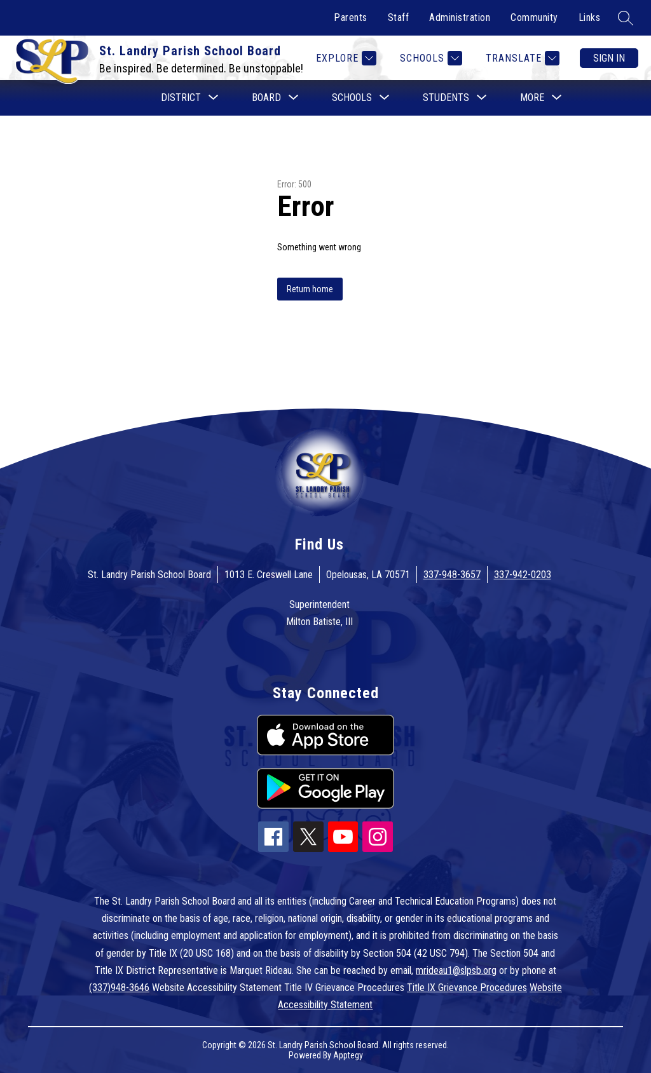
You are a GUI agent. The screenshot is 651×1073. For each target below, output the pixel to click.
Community (534, 17)
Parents (350, 17)
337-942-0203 (522, 575)
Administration (459, 17)
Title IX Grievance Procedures (467, 988)
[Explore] (344, 58)
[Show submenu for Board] (266, 97)
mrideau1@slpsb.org (456, 970)
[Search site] (625, 17)
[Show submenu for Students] (446, 97)
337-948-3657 (452, 575)
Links (590, 17)
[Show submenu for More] (532, 97)
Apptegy (348, 1055)
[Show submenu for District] (181, 97)
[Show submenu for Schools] (352, 97)
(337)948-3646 (119, 988)
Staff (398, 17)
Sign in (609, 58)
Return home (310, 289)
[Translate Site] (521, 58)
